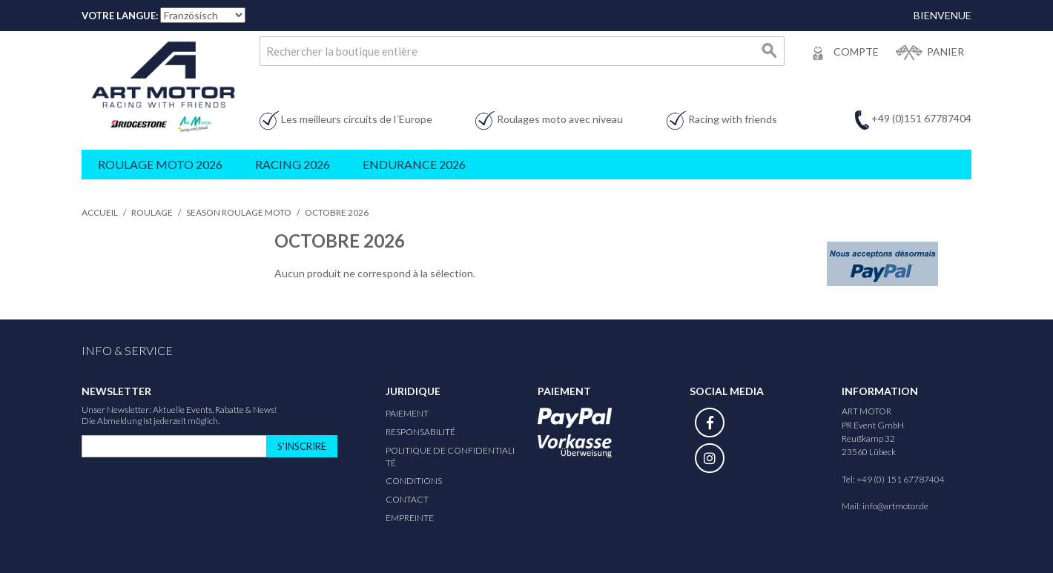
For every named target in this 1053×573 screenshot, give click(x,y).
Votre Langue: (120, 15)
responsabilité (420, 431)
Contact (407, 499)
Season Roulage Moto (238, 212)
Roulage (152, 212)
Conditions (414, 480)
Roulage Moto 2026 (160, 164)
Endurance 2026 (414, 164)
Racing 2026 (292, 164)
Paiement (407, 413)
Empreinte (410, 517)
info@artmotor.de (895, 505)
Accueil (100, 212)
